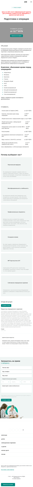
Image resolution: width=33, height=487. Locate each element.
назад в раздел (17, 7)
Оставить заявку (6, 400)
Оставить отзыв (6, 305)
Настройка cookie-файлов (7, 469)
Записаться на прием (16, 35)
